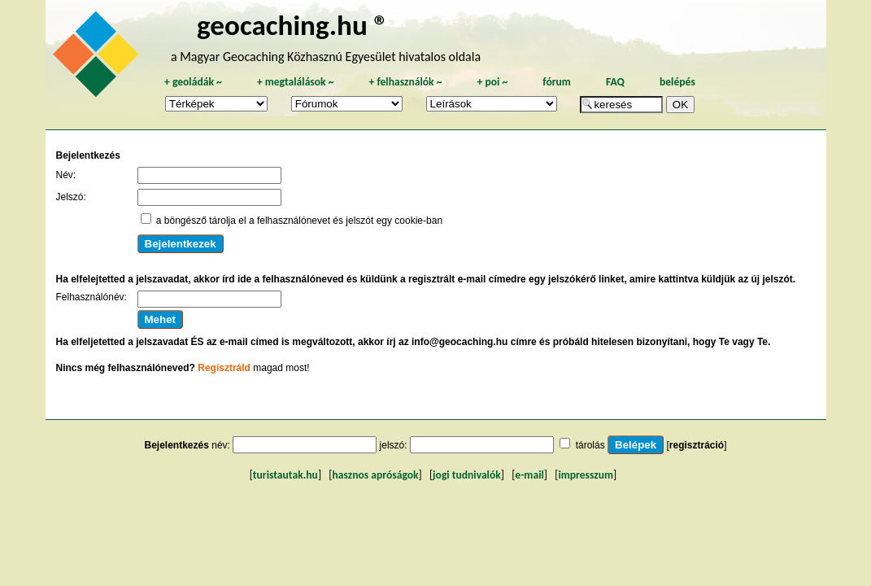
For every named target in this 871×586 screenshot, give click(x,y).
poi (492, 82)
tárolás (590, 445)
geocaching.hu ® (293, 24)
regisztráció (696, 445)
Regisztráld (224, 368)
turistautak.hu (285, 475)
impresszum (585, 475)
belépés (677, 82)
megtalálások (295, 82)
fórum (556, 82)
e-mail (529, 475)
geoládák (193, 82)
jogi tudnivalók (467, 475)
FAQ (615, 82)
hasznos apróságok (375, 475)
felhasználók (405, 82)
